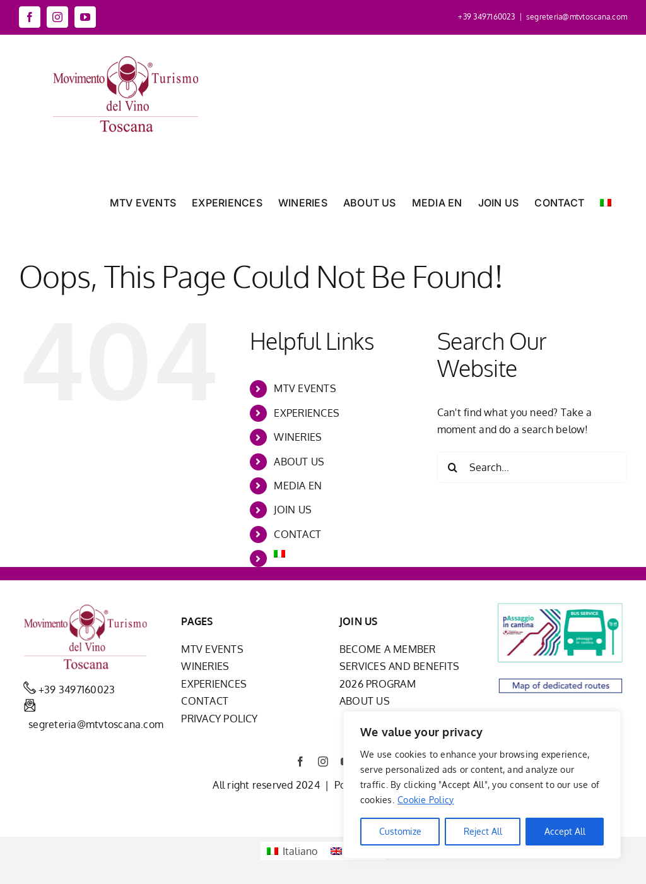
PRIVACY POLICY (219, 718)
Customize (400, 831)
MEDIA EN (298, 485)
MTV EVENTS (305, 388)
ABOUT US (299, 461)
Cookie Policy (425, 799)
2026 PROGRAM (377, 684)
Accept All (564, 831)
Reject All (483, 831)
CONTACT (297, 534)
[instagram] (323, 761)
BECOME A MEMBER (387, 649)
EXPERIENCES (306, 413)
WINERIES (298, 437)
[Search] (453, 467)
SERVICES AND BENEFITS (399, 666)
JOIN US (293, 509)
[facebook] (300, 761)
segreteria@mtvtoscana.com (576, 16)
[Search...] (532, 467)
